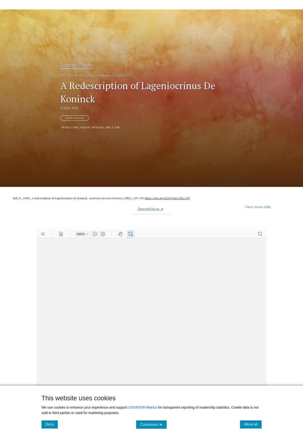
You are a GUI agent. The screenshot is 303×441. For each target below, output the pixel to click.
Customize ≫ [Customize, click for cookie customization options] (153, 424)
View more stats (258, 207)
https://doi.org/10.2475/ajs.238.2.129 (90, 127)
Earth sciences (74, 118)
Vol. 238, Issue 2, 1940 (77, 75)
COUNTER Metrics (142, 407)
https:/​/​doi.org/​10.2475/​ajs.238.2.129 (167, 198)
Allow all (253, 424)
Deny (51, 424)
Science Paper (76, 65)
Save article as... (150, 209)
